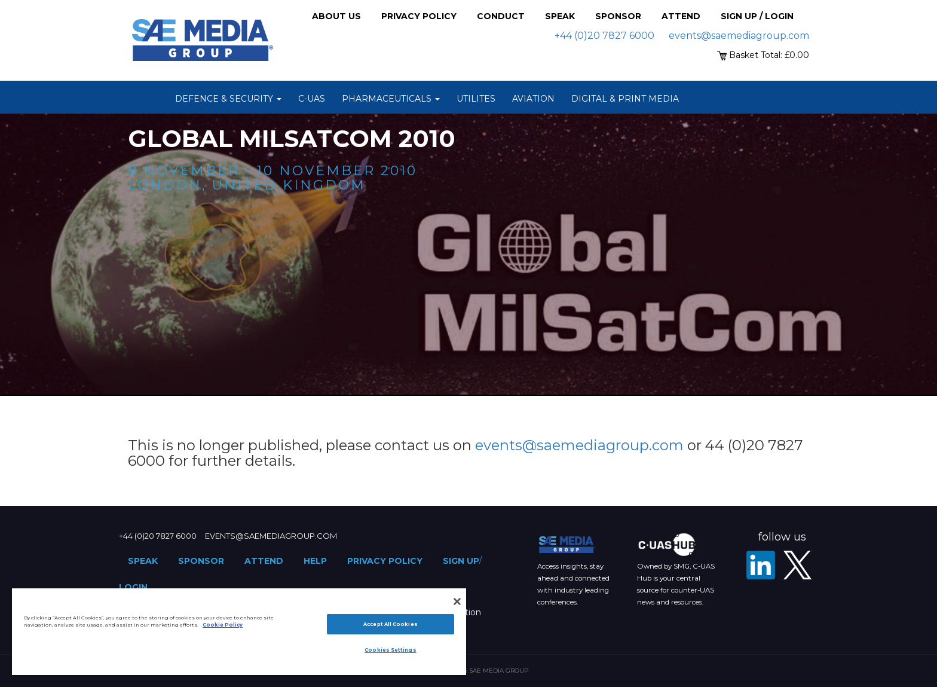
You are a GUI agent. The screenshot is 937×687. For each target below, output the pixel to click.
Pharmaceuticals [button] (391, 98)
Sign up (461, 560)
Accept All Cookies (390, 624)
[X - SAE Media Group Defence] (797, 565)
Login (133, 587)
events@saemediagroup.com (739, 35)
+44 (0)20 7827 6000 (604, 35)
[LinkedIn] (760, 565)
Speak (560, 16)
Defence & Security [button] (228, 98)
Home (152, 99)
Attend (681, 16)
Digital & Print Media (625, 98)
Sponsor (618, 16)
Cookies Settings (390, 650)
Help (315, 560)
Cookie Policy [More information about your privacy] (223, 625)
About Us (336, 16)
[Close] (457, 601)
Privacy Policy (419, 16)
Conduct (501, 16)
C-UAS (311, 98)
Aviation (533, 98)
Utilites (476, 98)
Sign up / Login (757, 16)
